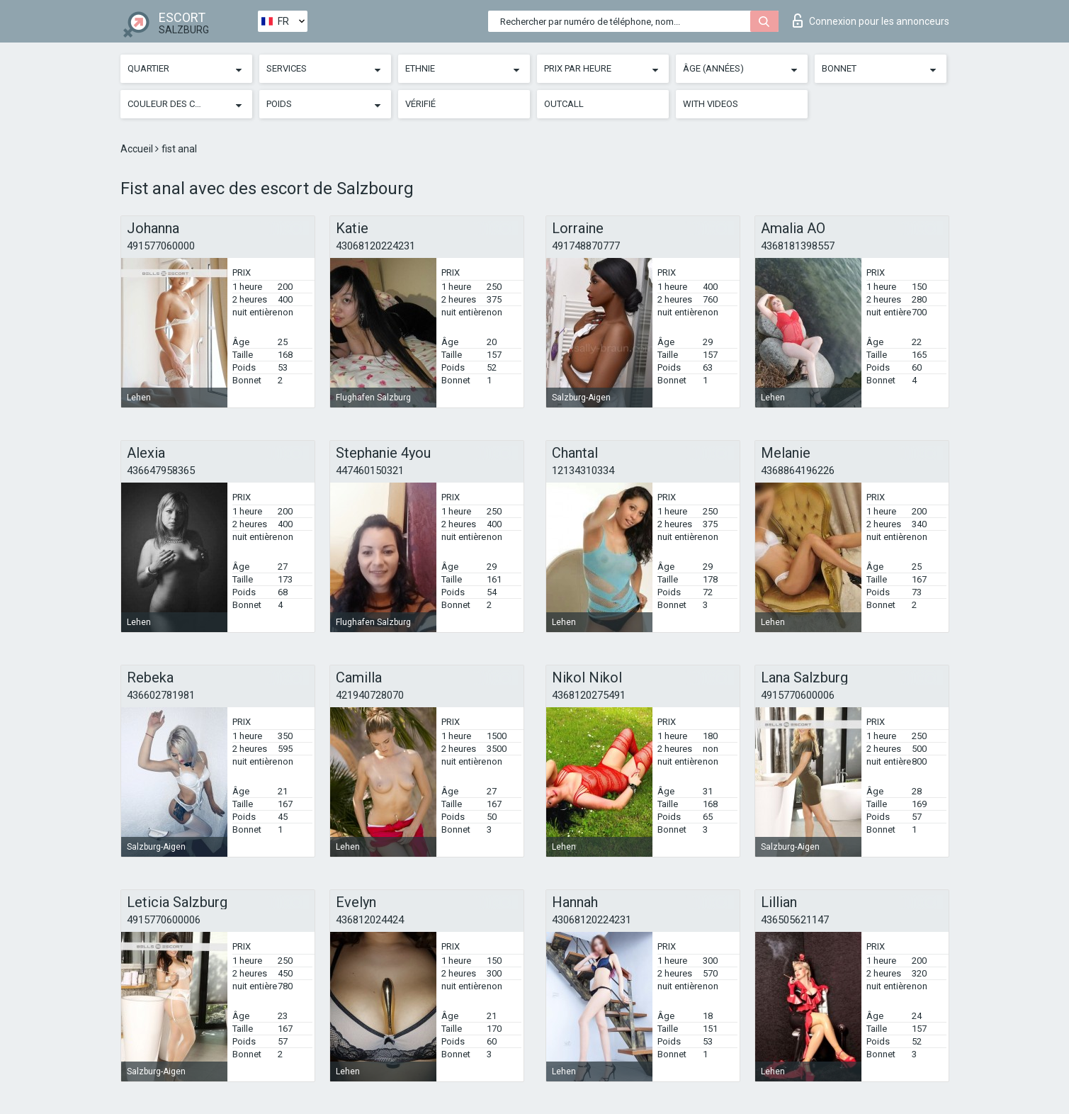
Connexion (871, 20)
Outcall (564, 104)
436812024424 (370, 919)
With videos (710, 104)
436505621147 (795, 919)
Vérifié (420, 104)
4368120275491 (589, 695)
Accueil (137, 148)
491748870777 (586, 246)
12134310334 (583, 470)
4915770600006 (798, 695)
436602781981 (161, 695)
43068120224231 (375, 246)
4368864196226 (798, 470)
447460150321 (370, 470)
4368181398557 (798, 246)
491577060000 (161, 246)
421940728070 (370, 695)
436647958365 (161, 470)
